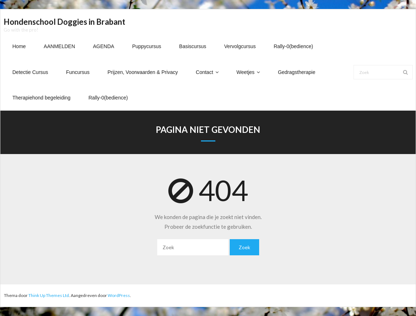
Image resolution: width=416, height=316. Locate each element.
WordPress (119, 295)
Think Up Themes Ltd (48, 295)
